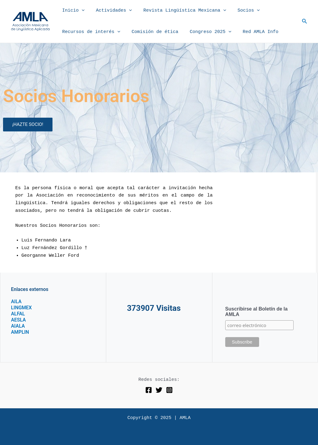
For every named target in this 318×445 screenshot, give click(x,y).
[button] (304, 21)
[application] (80, 10)
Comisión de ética (151, 32)
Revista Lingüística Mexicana (179, 10)
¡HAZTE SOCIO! (27, 124)
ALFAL (18, 314)
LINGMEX (21, 308)
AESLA (18, 320)
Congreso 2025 (205, 32)
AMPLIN (20, 332)
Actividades (110, 10)
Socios (240, 10)
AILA (16, 301)
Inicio (72, 10)
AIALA (18, 326)
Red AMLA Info (252, 32)
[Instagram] (169, 390)
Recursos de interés (90, 32)
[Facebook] (148, 390)
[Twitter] (159, 390)
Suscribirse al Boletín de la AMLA (256, 311)
